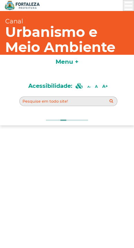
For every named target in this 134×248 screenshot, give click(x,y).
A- (89, 87)
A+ (105, 86)
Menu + (67, 61)
